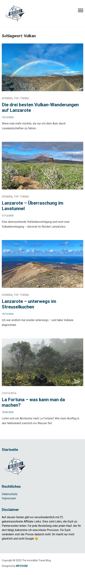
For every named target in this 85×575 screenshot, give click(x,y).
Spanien (7, 98)
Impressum (9, 498)
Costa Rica (9, 393)
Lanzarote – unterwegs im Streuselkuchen (29, 304)
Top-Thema (21, 98)
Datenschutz (9, 494)
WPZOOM (22, 565)
